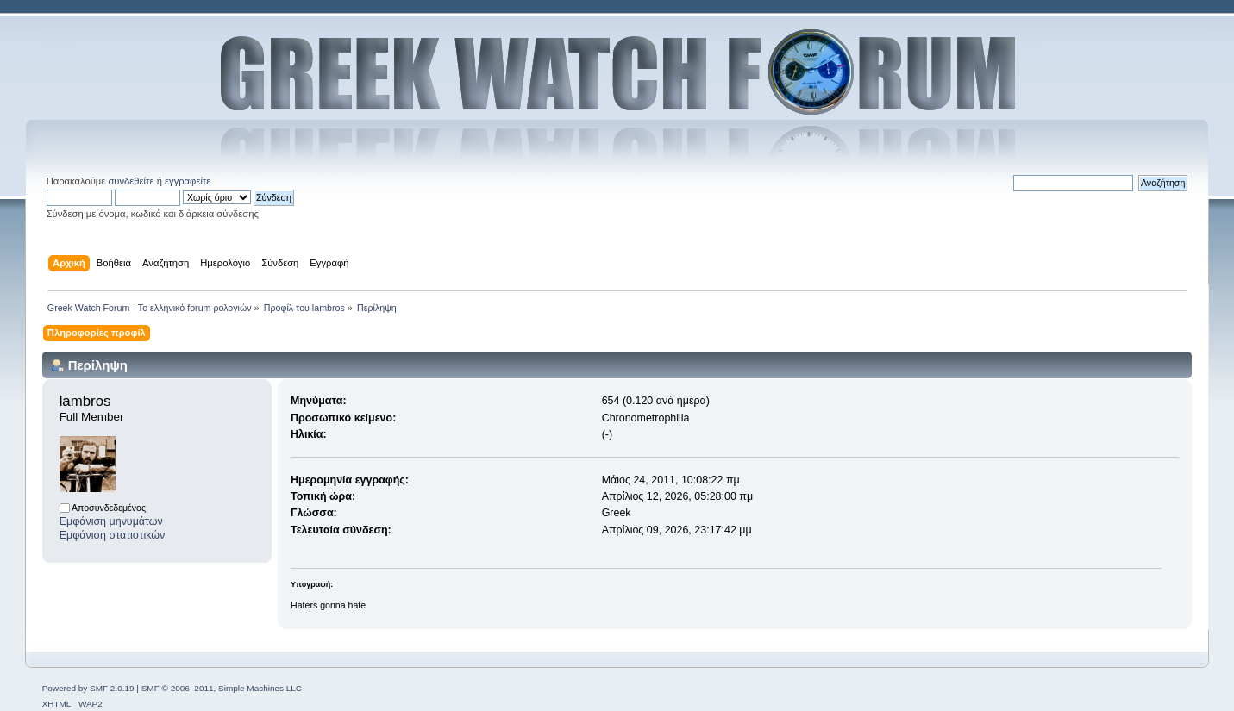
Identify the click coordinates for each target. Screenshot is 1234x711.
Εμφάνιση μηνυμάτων (111, 521)
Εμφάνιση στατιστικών (113, 535)
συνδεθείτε (130, 181)
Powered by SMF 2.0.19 (88, 688)
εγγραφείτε (187, 181)
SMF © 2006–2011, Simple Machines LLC (221, 688)
